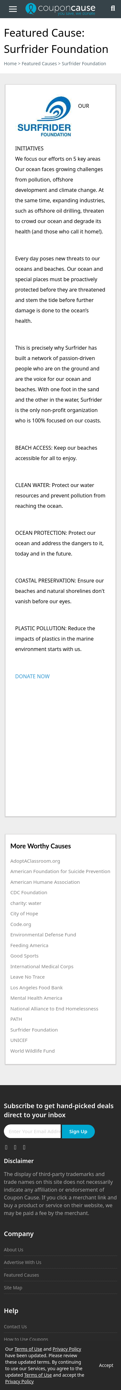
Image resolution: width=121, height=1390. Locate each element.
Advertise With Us (22, 1262)
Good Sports (24, 955)
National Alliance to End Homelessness (54, 1008)
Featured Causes (39, 63)
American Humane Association (45, 882)
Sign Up (78, 1131)
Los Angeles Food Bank (36, 987)
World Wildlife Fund (32, 1050)
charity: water (25, 903)
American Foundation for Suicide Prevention (60, 871)
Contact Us (15, 1326)
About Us (13, 1249)
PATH (16, 1019)
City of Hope (24, 913)
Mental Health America (36, 998)
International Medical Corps (42, 966)
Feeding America (29, 945)
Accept (106, 1365)
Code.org (20, 924)
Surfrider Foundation (34, 1029)
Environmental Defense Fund (43, 934)
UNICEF (18, 1040)
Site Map (13, 1287)
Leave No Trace (27, 976)
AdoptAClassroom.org (35, 861)
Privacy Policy (67, 1349)
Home (10, 63)
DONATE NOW (32, 676)
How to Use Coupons (26, 1339)
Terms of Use (28, 1349)
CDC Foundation (28, 892)
